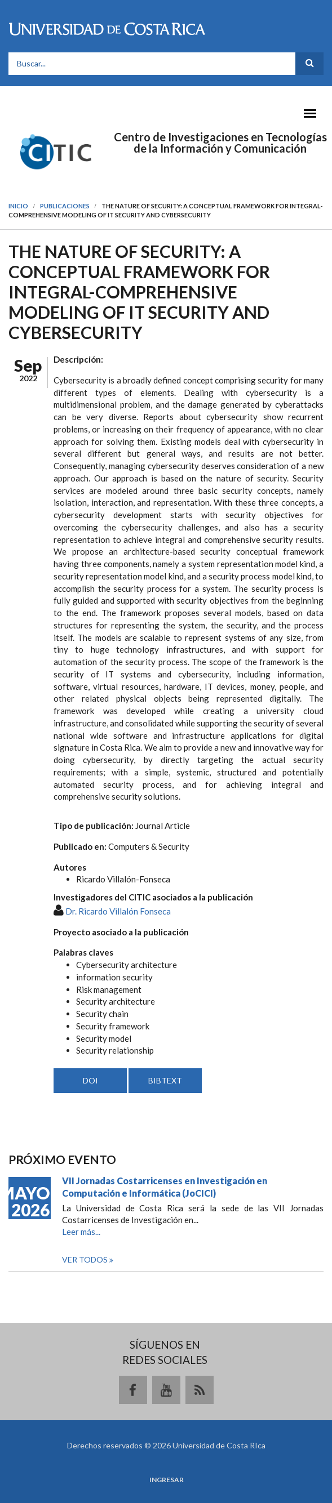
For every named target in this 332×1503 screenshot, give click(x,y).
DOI (90, 1080)
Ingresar (166, 1480)
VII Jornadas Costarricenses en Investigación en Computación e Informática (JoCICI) (164, 1186)
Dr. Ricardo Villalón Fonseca (118, 911)
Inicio (18, 205)
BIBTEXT (165, 1080)
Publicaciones (65, 205)
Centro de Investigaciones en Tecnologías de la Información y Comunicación (220, 142)
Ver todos (85, 1259)
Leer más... (81, 1232)
